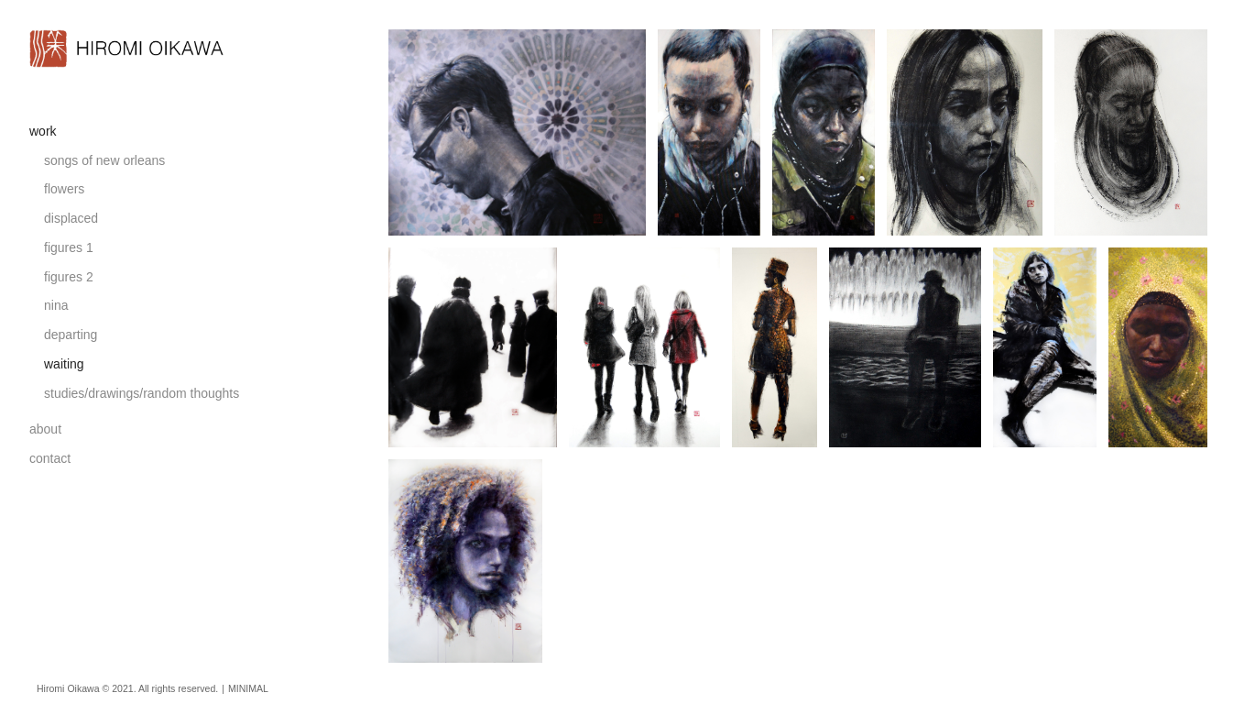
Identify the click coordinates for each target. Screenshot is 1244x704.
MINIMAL (248, 688)
